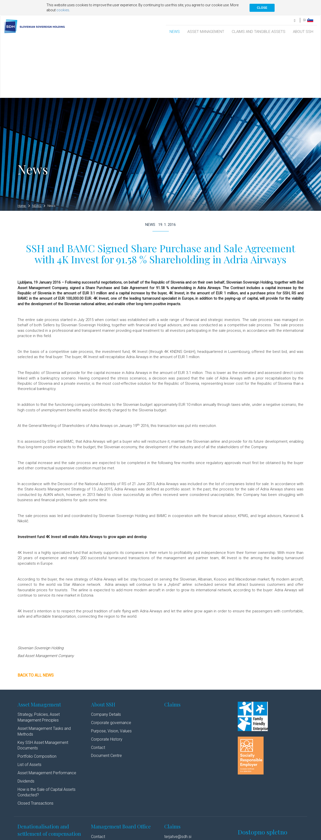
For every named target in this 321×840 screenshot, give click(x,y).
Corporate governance (111, 663)
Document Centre (106, 696)
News (51, 147)
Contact (98, 688)
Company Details (106, 655)
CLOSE (262, 8)
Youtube (150, 835)
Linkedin (129, 835)
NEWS (175, 31)
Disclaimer (72, 835)
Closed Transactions (35, 744)
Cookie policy (93, 835)
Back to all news (36, 616)
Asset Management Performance (47, 714)
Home (24, 147)
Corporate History (106, 680)
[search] (295, 20)
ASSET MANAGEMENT (205, 31)
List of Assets (29, 705)
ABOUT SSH (303, 31)
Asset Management (39, 645)
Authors (111, 835)
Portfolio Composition (37, 697)
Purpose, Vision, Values (111, 672)
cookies (62, 10)
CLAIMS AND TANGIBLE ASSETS (258, 31)
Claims (172, 645)
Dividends (26, 722)
